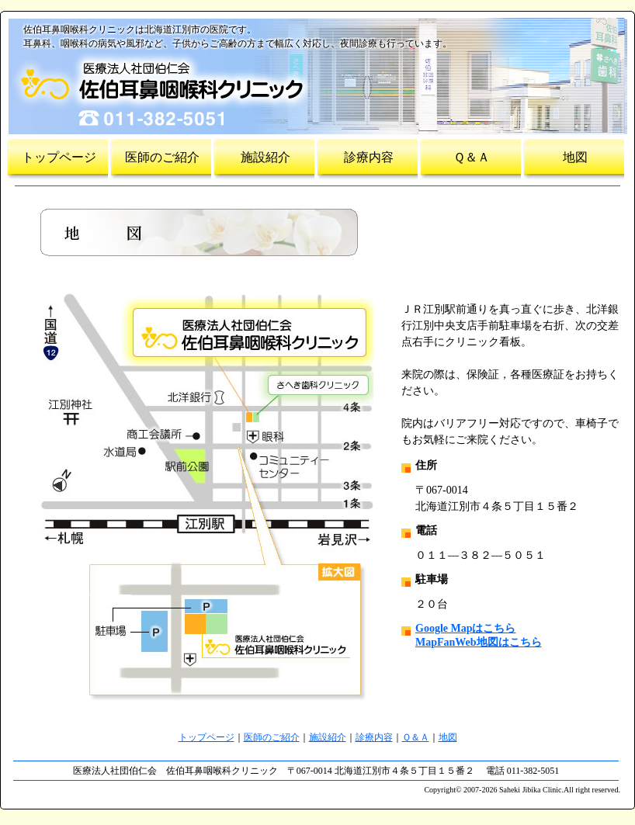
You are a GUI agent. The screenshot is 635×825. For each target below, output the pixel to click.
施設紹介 (265, 157)
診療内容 (369, 157)
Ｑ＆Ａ (471, 157)
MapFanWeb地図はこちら (478, 642)
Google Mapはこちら (465, 628)
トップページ (59, 157)
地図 (575, 157)
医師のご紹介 (162, 157)
